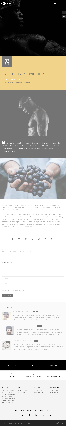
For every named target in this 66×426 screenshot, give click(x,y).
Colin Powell (16, 340)
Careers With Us (55, 397)
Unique (25, 251)
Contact (48, 410)
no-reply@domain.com (54, 376)
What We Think (22, 395)
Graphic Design (38, 392)
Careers (20, 397)
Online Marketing (39, 397)
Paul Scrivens (15, 79)
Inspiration (19, 82)
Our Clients (53, 395)
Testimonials (54, 392)
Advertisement (28, 82)
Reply (35, 311)
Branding (11, 82)
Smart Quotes (17, 251)
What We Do (21, 392)
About (16, 410)
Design (4, 82)
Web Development (39, 390)
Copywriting (38, 395)
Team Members (54, 390)
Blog (22, 410)
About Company (22, 390)
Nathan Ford (16, 311)
